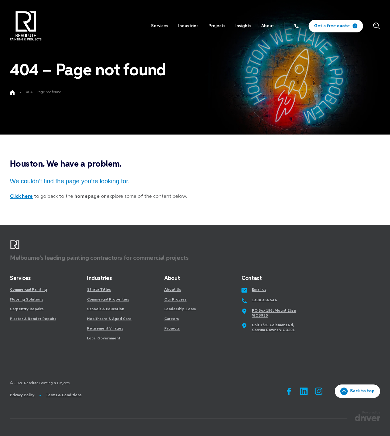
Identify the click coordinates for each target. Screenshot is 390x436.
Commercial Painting (28, 290)
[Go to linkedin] (304, 391)
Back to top (357, 391)
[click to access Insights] (243, 26)
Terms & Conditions (64, 395)
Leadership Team (180, 309)
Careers (171, 319)
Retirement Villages (105, 328)
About (172, 278)
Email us (259, 290)
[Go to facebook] (289, 391)
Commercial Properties (108, 299)
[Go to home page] (12, 92)
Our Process (175, 299)
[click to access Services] (159, 26)
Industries (99, 278)
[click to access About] (267, 26)
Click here (21, 196)
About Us (172, 290)
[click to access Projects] (216, 26)
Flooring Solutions (26, 299)
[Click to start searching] (376, 26)
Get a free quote (335, 25)
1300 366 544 (264, 300)
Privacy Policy (22, 395)
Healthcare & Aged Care (109, 319)
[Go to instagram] (318, 391)
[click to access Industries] (188, 26)
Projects (172, 328)
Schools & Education (105, 309)
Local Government (103, 338)
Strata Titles (99, 290)
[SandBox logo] (25, 26)
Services (20, 278)
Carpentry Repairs (27, 309)
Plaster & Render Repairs (33, 319)
